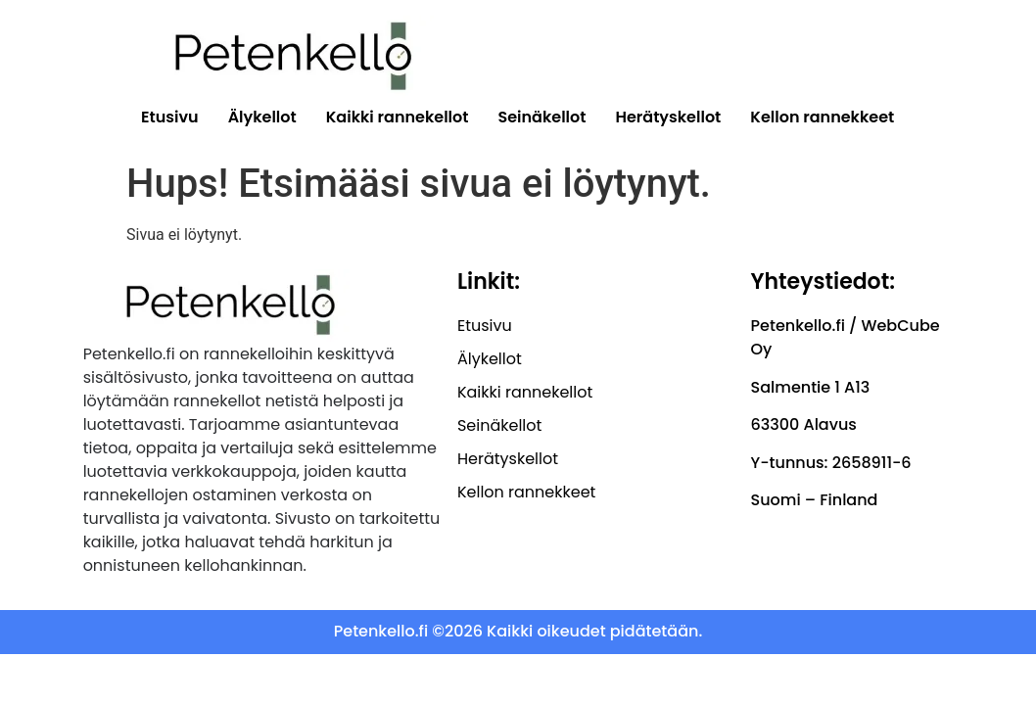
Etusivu (170, 117)
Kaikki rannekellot (397, 117)
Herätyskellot (669, 117)
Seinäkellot (541, 117)
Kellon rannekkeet (822, 117)
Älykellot (262, 117)
